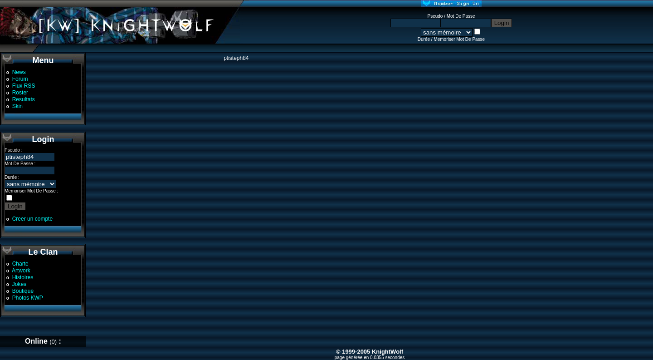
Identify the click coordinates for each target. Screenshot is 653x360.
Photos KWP (27, 298)
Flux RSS (23, 86)
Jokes (19, 284)
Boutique (23, 291)
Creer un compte (32, 219)
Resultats (23, 99)
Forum (20, 79)
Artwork (21, 270)
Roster (20, 92)
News (19, 72)
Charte (20, 264)
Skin (17, 106)
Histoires (23, 277)
